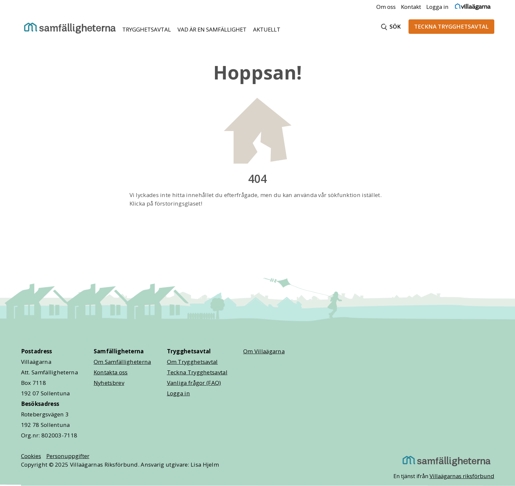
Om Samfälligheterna (122, 361)
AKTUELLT (266, 29)
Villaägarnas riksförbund (462, 476)
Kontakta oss (111, 372)
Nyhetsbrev (109, 383)
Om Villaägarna (264, 351)
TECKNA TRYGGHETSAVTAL (451, 26)
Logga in (437, 7)
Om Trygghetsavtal (192, 361)
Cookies (31, 456)
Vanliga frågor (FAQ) (194, 383)
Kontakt (411, 7)
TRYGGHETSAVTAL (147, 29)
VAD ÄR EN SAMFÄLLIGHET (212, 29)
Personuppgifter (67, 456)
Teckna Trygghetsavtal (197, 372)
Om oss (386, 7)
